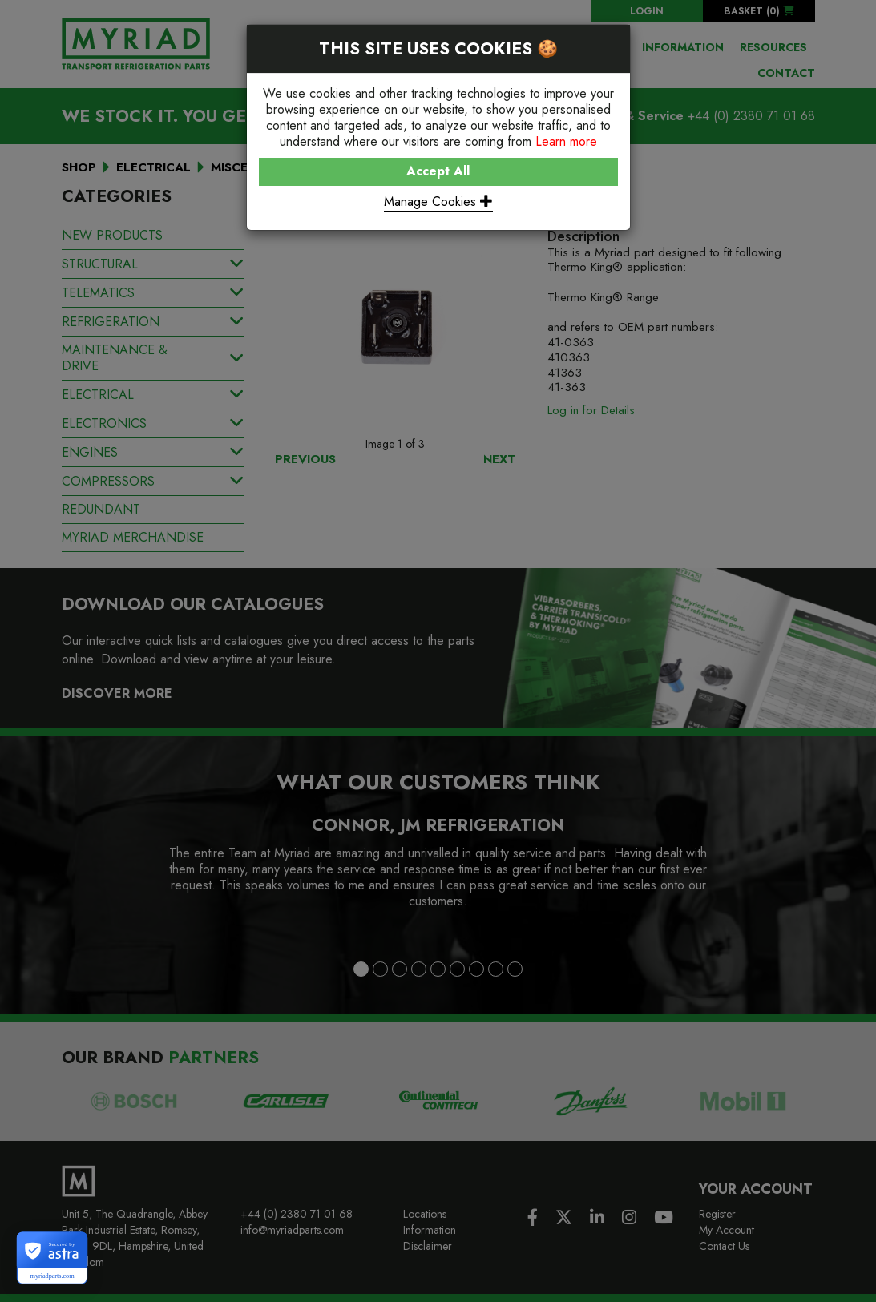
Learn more (566, 141)
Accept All (438, 171)
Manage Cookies (438, 201)
